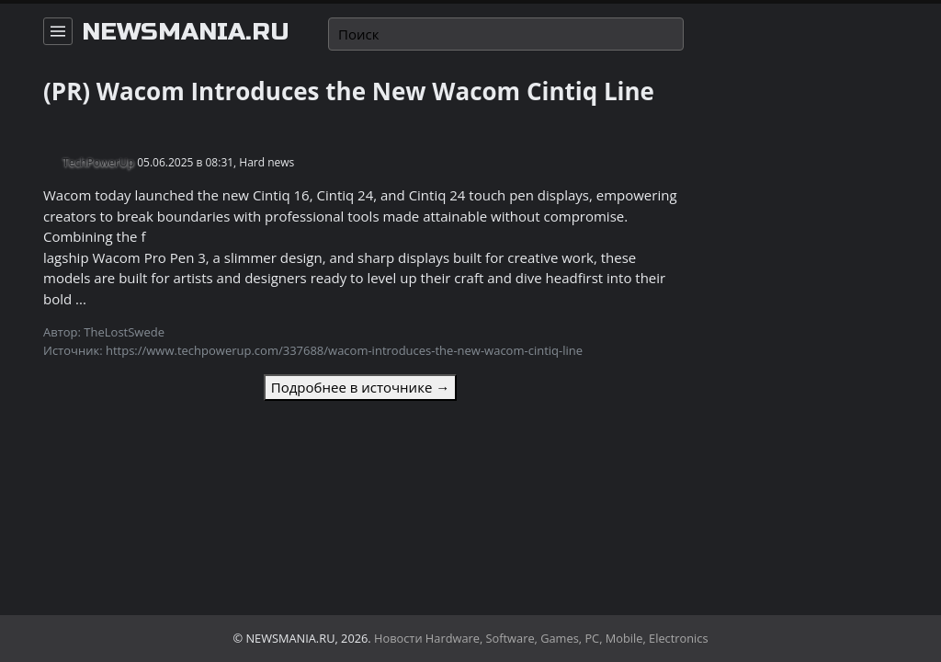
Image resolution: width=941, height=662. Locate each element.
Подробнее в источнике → (360, 387)
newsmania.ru (185, 32)
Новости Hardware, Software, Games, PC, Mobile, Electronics (541, 638)
